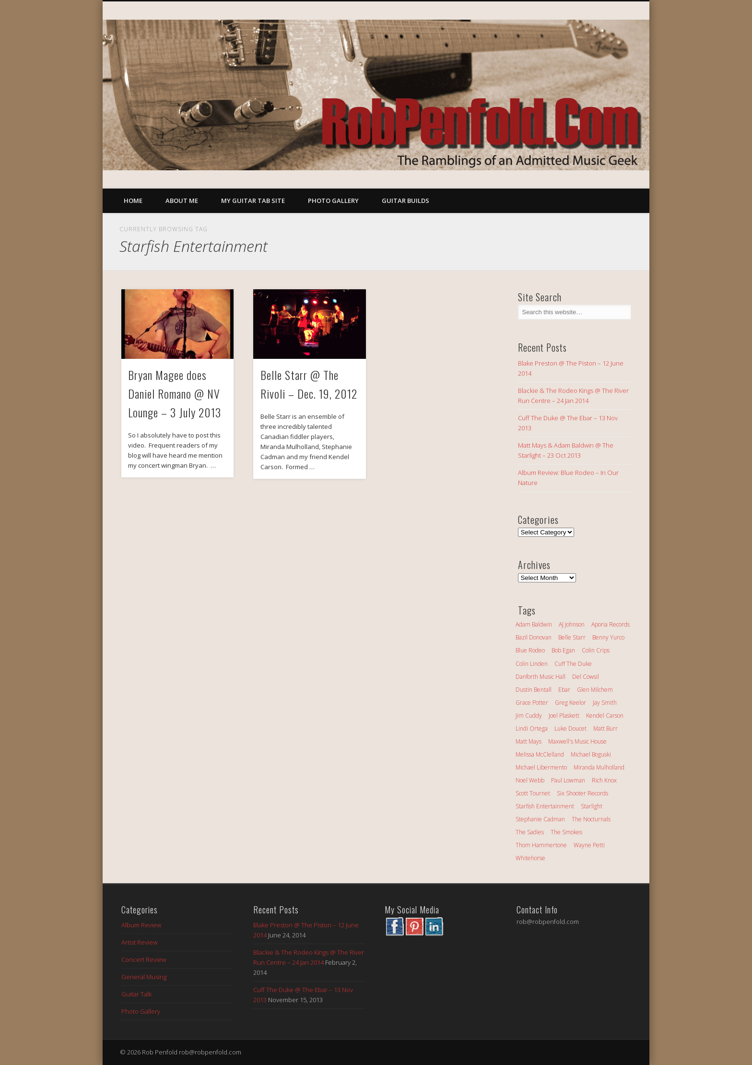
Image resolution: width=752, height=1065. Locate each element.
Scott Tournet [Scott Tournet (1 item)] (533, 793)
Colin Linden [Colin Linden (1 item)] (532, 664)
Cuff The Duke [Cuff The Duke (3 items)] (573, 664)
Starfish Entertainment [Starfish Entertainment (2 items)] (545, 806)
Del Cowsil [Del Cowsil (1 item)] (585, 677)
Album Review (141, 925)
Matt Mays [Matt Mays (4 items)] (528, 741)
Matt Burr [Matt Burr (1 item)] (605, 728)
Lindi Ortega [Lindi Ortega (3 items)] (532, 728)
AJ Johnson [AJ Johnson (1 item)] (572, 624)
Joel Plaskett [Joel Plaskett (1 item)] (564, 715)
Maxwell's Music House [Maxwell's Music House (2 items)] (577, 741)
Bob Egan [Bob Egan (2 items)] (563, 650)
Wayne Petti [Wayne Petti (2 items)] (589, 845)
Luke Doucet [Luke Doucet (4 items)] (570, 728)
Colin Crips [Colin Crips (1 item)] (596, 650)
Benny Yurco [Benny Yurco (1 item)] (608, 637)
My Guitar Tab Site (253, 200)
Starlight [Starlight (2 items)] (591, 806)
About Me (181, 200)
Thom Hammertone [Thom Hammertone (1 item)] (541, 845)
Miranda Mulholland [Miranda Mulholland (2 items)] (599, 767)
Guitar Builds (405, 200)
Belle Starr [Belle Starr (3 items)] (572, 637)
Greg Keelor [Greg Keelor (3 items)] (570, 702)
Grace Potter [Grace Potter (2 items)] (532, 702)
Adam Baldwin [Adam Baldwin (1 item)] (534, 624)
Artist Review (139, 942)
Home (133, 200)
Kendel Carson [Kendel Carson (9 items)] (604, 715)
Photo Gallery (333, 200)
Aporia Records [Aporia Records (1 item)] (610, 624)
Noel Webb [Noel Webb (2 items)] (530, 780)
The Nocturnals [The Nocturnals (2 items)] (591, 819)
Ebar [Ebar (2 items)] (564, 690)
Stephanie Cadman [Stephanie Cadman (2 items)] (540, 819)
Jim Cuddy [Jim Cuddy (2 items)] (529, 715)
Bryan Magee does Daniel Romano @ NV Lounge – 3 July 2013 (174, 393)
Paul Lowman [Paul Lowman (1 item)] (568, 780)
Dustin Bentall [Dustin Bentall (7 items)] (534, 690)
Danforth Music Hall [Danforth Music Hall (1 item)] (540, 677)
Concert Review (143, 959)
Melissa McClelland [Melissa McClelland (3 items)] (540, 754)
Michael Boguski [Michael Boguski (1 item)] (591, 754)
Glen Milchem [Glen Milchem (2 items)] (595, 690)
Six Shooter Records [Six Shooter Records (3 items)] (582, 793)
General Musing (143, 976)
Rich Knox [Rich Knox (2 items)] (604, 780)
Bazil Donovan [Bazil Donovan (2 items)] (534, 637)
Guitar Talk (136, 994)
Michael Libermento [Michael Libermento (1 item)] (541, 767)
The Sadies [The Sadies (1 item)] (530, 832)
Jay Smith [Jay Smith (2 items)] (605, 702)
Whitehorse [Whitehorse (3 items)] (530, 858)
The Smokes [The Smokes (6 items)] (566, 832)
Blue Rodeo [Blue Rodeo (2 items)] (530, 650)
